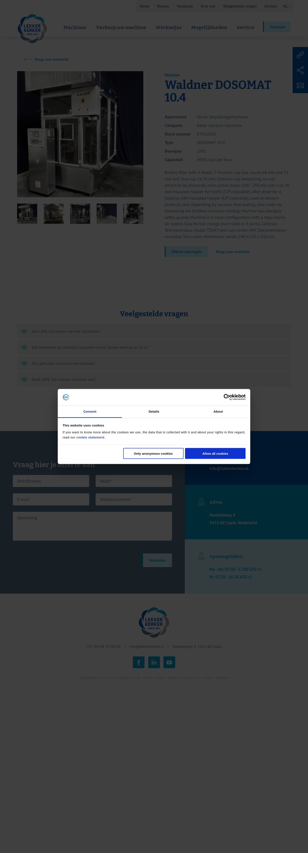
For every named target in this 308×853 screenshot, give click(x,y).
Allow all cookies (215, 453)
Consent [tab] (89, 411)
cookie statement (90, 437)
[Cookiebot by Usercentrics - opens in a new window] (227, 397)
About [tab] (218, 411)
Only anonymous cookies (153, 453)
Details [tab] (154, 411)
